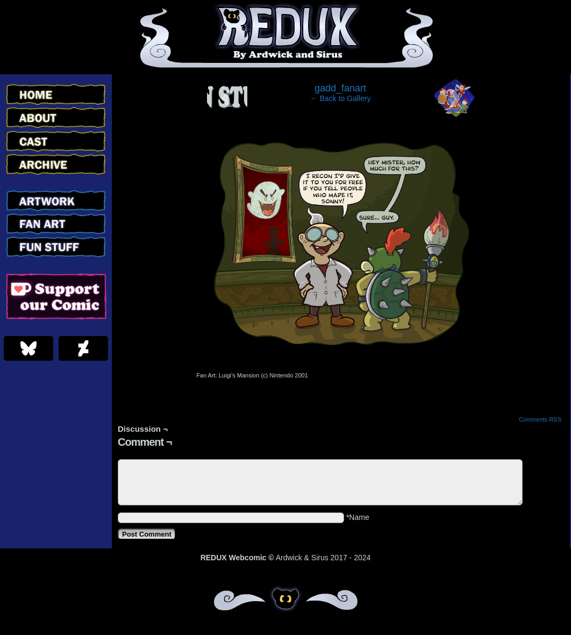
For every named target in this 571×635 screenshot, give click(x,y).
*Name (357, 517)
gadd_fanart (340, 88)
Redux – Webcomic (286, 37)
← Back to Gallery (340, 98)
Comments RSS (540, 419)
